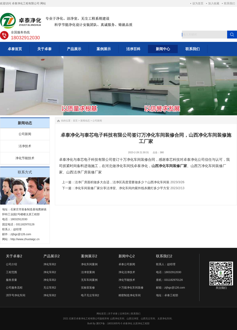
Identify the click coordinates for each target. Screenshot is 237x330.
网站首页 (101, 313)
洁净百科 (124, 313)
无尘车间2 (49, 287)
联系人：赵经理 (165, 264)
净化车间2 (49, 264)
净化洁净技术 (126, 272)
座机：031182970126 (169, 279)
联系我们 (229, 3)
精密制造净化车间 (129, 295)
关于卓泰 (113, 313)
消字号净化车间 (15, 295)
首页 (75, 120)
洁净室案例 (88, 272)
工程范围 (11, 272)
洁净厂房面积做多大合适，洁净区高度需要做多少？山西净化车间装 (122, 182)
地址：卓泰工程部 (167, 295)
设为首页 (197, 3)
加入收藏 (213, 3)
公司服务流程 (14, 287)
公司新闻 (25, 134)
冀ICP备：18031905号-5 (109, 323)
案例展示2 (89, 256)
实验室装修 (88, 287)
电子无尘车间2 (90, 295)
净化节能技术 (24, 158)
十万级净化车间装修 (130, 287)
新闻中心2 (126, 256)
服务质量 (11, 279)
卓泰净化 (127, 323)
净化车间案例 (89, 264)
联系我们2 (164, 256)
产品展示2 (51, 256)
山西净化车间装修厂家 (169, 166)
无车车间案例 (89, 279)
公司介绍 (11, 264)
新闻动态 (85, 120)
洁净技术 (25, 146)
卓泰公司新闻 (126, 264)
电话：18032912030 (168, 272)
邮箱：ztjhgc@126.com (170, 287)
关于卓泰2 (14, 256)
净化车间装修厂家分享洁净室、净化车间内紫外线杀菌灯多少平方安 (122, 188)
